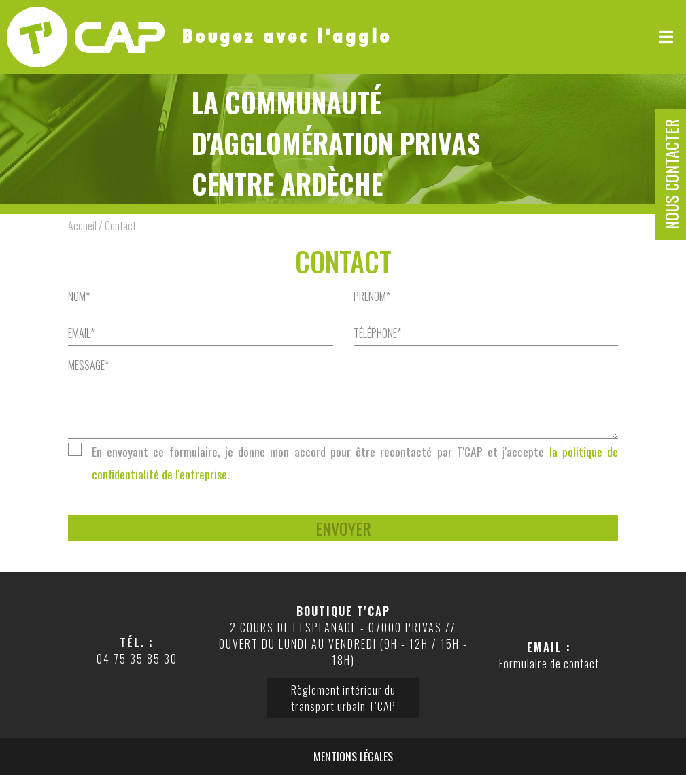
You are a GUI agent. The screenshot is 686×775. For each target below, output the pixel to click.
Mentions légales (353, 756)
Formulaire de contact (549, 663)
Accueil (82, 226)
